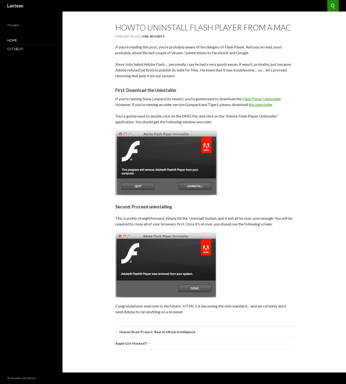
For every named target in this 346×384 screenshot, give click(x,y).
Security (157, 36)
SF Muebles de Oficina (21, 378)
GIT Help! (15, 49)
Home (12, 40)
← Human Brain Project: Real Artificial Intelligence (155, 332)
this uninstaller (260, 104)
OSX (145, 36)
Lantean (15, 5)
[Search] (333, 6)
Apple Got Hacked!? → (133, 343)
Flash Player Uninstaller (261, 98)
